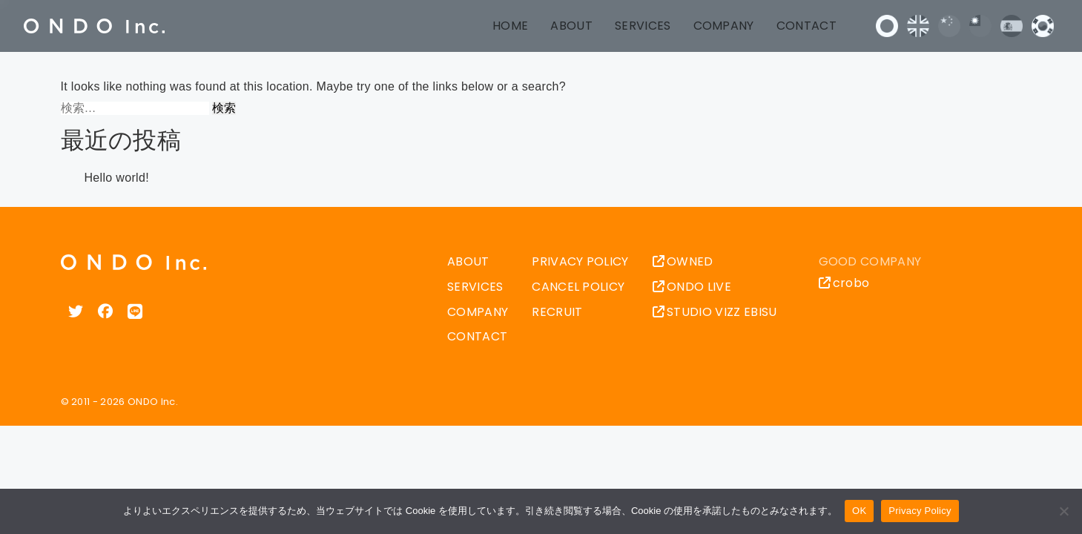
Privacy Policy (919, 510)
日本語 (887, 26)
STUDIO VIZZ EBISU (715, 311)
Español (1011, 26)
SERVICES (643, 25)
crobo (844, 282)
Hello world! (117, 177)
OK (859, 510)
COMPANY (723, 25)
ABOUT (571, 25)
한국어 (1043, 26)
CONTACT (806, 25)
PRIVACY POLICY (580, 261)
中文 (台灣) (980, 26)
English (918, 26)
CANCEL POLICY (578, 286)
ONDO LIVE (692, 286)
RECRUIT (557, 311)
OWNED (683, 261)
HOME (510, 25)
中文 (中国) (949, 26)
